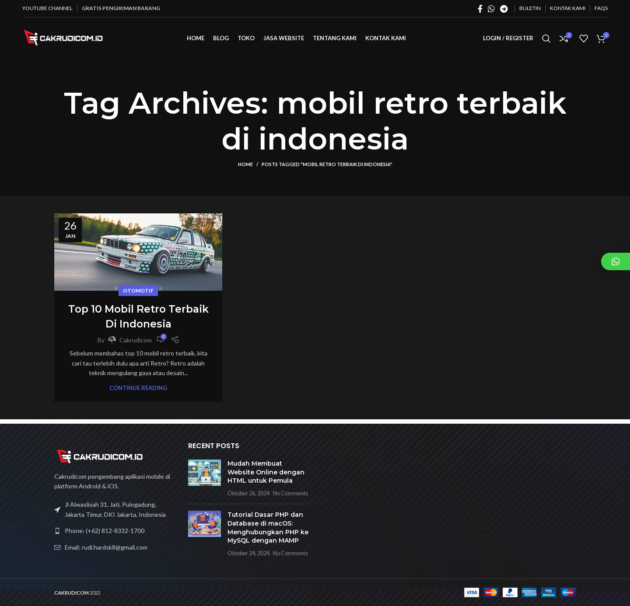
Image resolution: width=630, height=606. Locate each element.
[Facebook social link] (480, 8)
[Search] (546, 40)
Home (245, 168)
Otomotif (138, 295)
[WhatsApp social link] (491, 8)
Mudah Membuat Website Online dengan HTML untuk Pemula (266, 472)
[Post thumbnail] (204, 478)
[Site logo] (66, 39)
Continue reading (138, 392)
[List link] (114, 531)
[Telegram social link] (503, 8)
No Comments (290, 493)
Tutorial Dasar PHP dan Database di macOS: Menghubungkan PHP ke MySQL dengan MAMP (268, 527)
